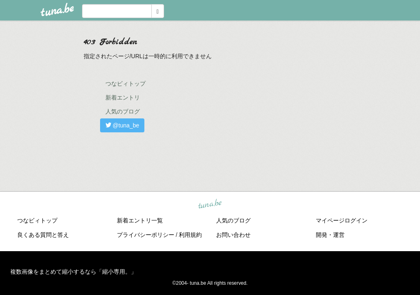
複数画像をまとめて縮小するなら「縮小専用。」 (73, 271)
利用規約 (190, 234)
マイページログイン (342, 220)
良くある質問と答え (43, 234)
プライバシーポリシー (145, 234)
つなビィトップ (125, 83)
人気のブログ (122, 111)
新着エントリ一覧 (140, 220)
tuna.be (209, 204)
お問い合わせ (233, 234)
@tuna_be (122, 125)
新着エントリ (122, 97)
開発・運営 (330, 234)
